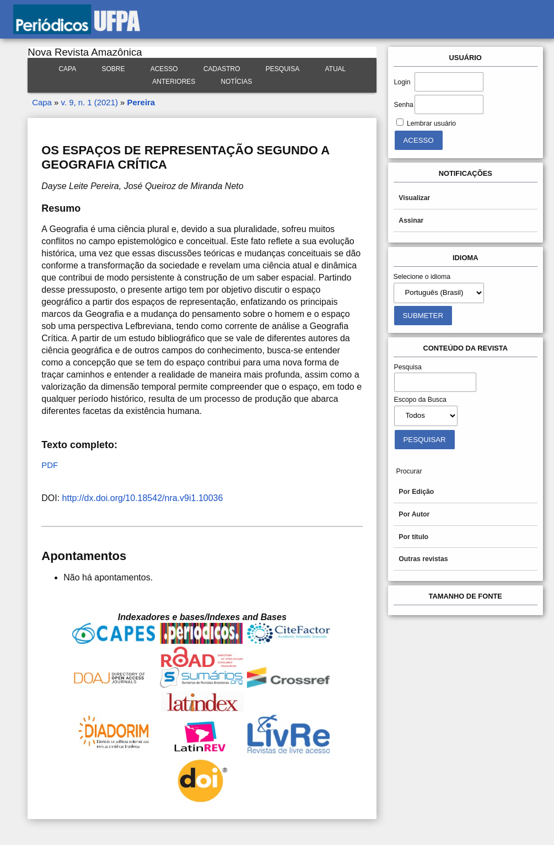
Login (402, 82)
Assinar (411, 220)
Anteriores (173, 81)
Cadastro (221, 69)
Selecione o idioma (422, 277)
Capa (67, 69)
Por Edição (416, 492)
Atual (335, 69)
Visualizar (414, 198)
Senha (403, 105)
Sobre (113, 69)
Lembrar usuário (431, 123)
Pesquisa (282, 69)
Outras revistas (423, 559)
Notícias (236, 81)
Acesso (164, 69)
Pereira (141, 102)
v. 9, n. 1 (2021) (89, 102)
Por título (413, 537)
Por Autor (414, 514)
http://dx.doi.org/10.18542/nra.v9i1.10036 (142, 498)
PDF (49, 465)
